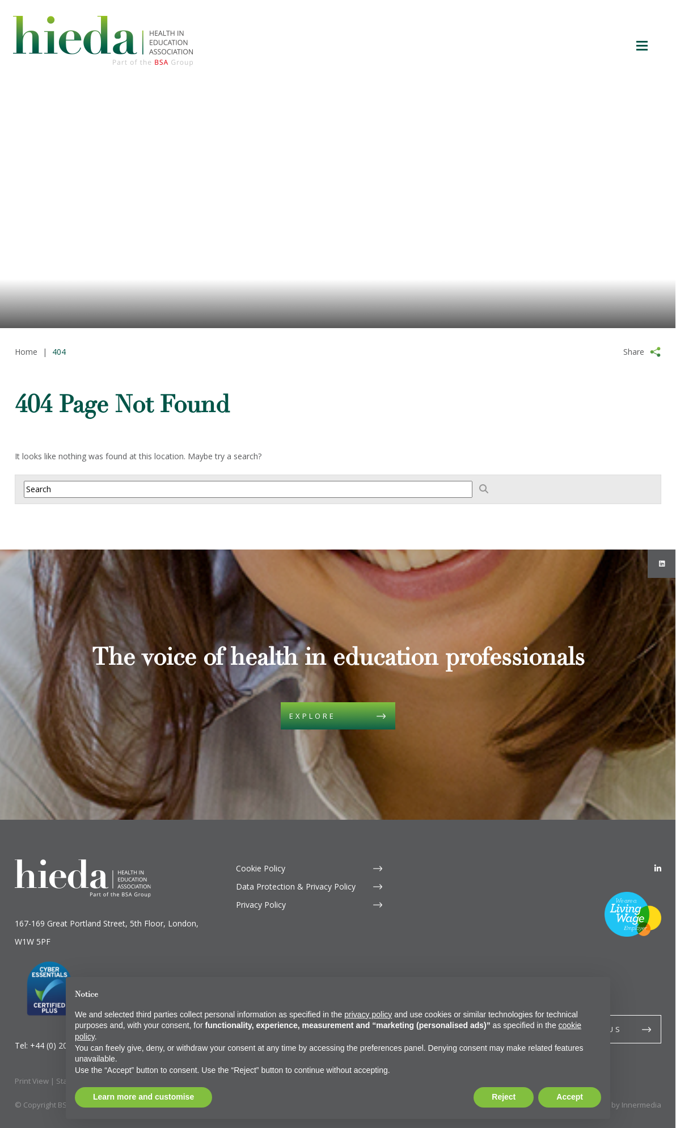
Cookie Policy (260, 868)
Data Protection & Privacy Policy (296, 886)
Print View (32, 1081)
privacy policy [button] (368, 1014)
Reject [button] (504, 1096)
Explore (312, 716)
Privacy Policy (261, 904)
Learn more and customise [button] (143, 1096)
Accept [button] (569, 1096)
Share (633, 351)
